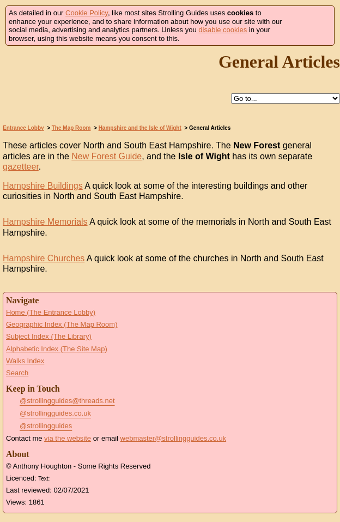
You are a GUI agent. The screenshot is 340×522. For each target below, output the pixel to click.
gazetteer (21, 166)
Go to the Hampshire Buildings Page (24, 207)
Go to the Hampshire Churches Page (24, 280)
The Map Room (71, 128)
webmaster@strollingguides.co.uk (173, 438)
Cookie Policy (86, 13)
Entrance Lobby (23, 128)
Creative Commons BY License (72, 477)
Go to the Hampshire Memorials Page (24, 244)
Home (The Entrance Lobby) (50, 312)
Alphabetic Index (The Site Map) (56, 349)
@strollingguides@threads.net (67, 401)
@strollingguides (46, 426)
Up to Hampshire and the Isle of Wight (180, 99)
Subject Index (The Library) (49, 336)
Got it (310, 26)
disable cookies (222, 30)
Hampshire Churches (43, 258)
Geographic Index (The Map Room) (61, 324)
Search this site (205, 99)
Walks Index (25, 361)
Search (17, 373)
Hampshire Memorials (45, 221)
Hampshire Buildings (43, 185)
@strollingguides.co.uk (55, 413)
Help (155, 99)
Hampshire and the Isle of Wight (140, 128)
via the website (67, 438)
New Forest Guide (106, 156)
